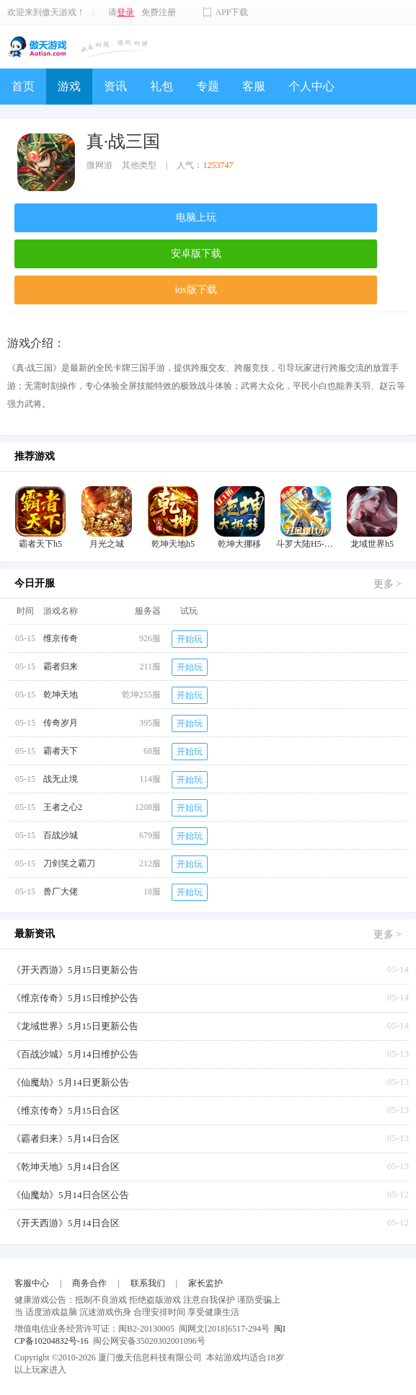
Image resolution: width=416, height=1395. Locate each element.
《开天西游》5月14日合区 (66, 1223)
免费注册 (158, 12)
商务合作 (89, 1283)
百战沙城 (60, 835)
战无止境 (60, 779)
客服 (253, 86)
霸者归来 (60, 666)
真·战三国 (123, 141)
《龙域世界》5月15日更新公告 (75, 1026)
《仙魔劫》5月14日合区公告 (70, 1194)
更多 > (387, 583)
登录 (125, 12)
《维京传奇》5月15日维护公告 (75, 998)
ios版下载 (195, 289)
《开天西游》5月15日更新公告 (75, 969)
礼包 (161, 86)
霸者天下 (60, 751)
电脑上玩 (196, 217)
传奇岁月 (60, 723)
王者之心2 (62, 807)
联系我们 (147, 1283)
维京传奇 (60, 638)
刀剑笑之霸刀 (69, 863)
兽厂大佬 (60, 891)
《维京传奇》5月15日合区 (66, 1110)
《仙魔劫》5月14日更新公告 (70, 1082)
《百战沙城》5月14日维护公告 (75, 1054)
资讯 (115, 86)
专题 (207, 86)
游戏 (69, 86)
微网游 (99, 165)
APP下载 (231, 12)
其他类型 (139, 165)
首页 (23, 86)
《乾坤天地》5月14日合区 (66, 1166)
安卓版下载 (196, 253)
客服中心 (31, 1283)
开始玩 (190, 639)
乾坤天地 (60, 695)
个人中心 (311, 86)
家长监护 (205, 1283)
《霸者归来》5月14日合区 (66, 1138)
